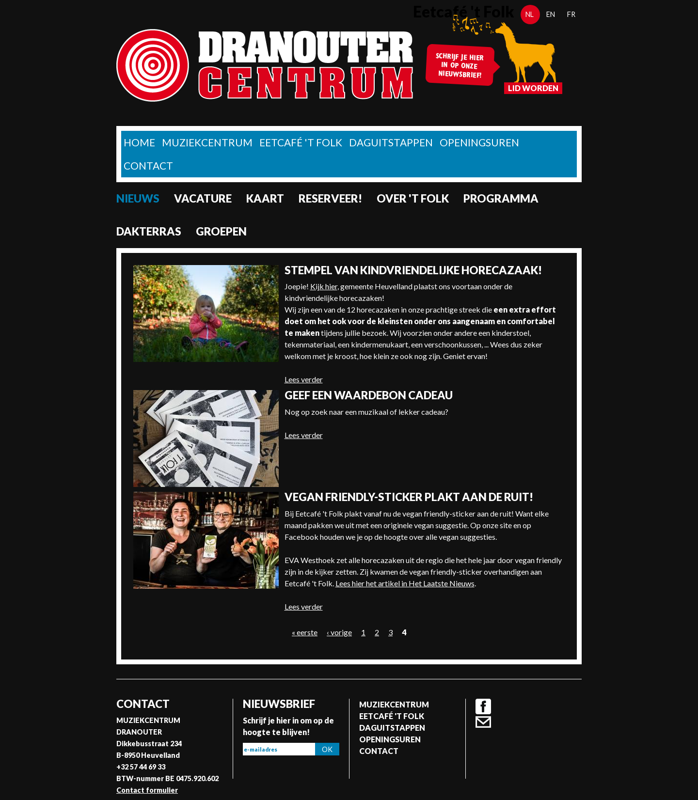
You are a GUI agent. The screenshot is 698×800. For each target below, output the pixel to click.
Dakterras (148, 231)
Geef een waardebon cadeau (369, 395)
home (139, 142)
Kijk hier (323, 286)
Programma (501, 198)
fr (571, 14)
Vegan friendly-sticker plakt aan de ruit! (409, 496)
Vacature (203, 198)
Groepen (221, 231)
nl (529, 14)
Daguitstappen (391, 142)
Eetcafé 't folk (300, 142)
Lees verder (304, 379)
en (550, 14)
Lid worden (533, 88)
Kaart (265, 198)
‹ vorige (339, 632)
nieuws (137, 198)
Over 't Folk (413, 198)
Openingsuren (479, 142)
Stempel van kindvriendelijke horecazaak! (413, 270)
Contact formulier (147, 790)
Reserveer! (330, 198)
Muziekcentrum (207, 142)
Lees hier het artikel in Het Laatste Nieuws (405, 583)
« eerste (304, 632)
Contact (148, 165)
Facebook (483, 706)
